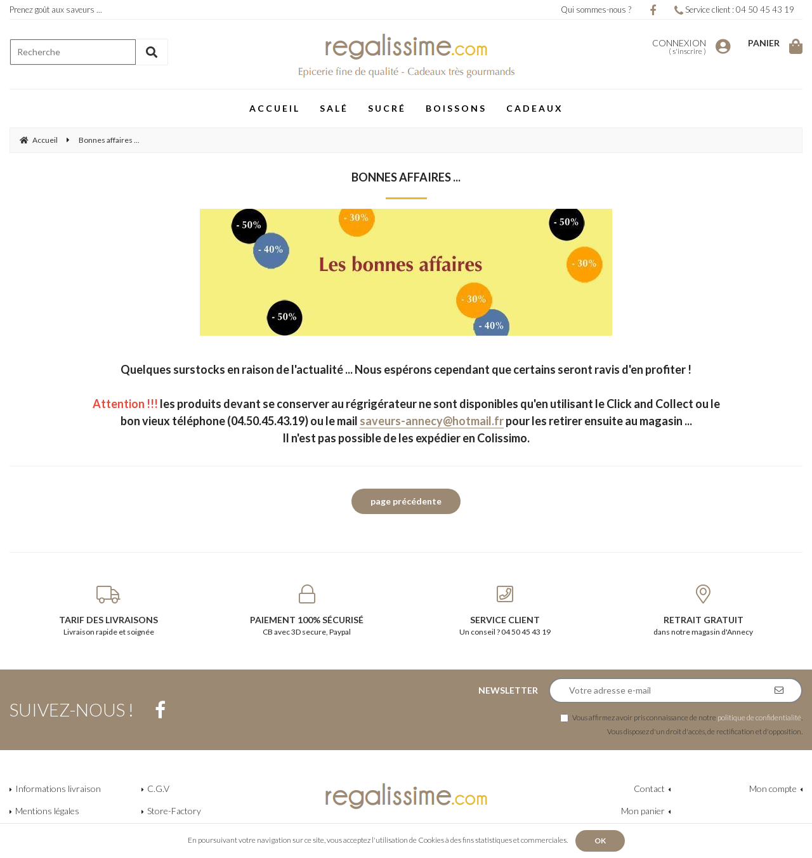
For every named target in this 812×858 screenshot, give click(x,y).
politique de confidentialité (759, 717)
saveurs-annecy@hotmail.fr (432, 421)
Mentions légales (47, 810)
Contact (649, 788)
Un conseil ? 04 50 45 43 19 (505, 610)
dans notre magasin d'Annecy (703, 610)
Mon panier (643, 810)
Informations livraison (58, 788)
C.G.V (158, 788)
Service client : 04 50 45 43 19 (734, 9)
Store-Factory (174, 810)
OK (600, 840)
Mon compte (773, 788)
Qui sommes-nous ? (596, 9)
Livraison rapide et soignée (108, 610)
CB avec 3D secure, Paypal (307, 610)
